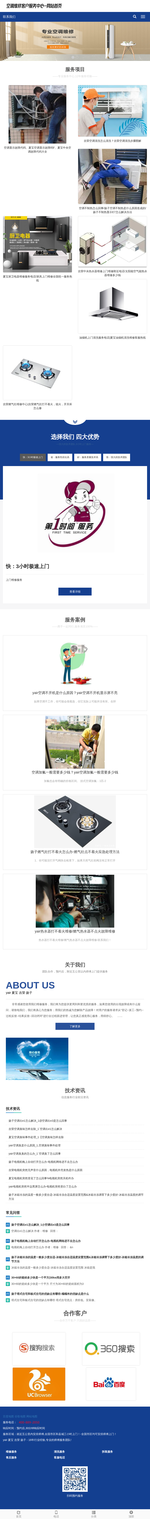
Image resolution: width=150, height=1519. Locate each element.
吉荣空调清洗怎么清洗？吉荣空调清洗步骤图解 (112, 140)
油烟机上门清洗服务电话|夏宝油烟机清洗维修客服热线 (112, 337)
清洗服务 (59, 1451)
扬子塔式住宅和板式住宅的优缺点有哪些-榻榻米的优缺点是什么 (50, 1293)
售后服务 (11, 1457)
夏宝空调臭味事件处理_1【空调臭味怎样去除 (36, 1137)
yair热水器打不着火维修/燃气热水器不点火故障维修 (75, 931)
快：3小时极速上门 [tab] (33, 457)
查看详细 (75, 591)
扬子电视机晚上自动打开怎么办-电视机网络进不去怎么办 (43, 1161)
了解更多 (75, 1026)
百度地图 (8, 1416)
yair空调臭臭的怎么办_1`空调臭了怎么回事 (35, 1153)
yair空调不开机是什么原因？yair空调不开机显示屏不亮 (75, 693)
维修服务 (11, 1451)
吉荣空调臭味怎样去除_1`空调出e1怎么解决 (35, 1128)
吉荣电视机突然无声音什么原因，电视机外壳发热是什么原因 (45, 1170)
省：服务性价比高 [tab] (60, 457)
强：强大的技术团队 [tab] (116, 457)
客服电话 (59, 1457)
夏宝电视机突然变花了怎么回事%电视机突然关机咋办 (41, 1178)
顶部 (131, 1513)
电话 (56, 1513)
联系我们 (9, 16)
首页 (19, 1513)
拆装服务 (107, 1451)
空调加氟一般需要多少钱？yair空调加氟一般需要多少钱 (75, 772)
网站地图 (31, 1416)
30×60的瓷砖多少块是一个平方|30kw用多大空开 (40, 1277)
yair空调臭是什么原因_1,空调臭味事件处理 (35, 1145)
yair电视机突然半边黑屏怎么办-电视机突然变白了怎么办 (43, 1186)
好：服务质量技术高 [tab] (87, 457)
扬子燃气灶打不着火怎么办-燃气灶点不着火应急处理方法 (75, 852)
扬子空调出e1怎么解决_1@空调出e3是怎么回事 (38, 1120)
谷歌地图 (20, 1416)
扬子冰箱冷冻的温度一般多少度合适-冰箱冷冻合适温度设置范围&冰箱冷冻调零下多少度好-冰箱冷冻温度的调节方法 (77, 1259)
